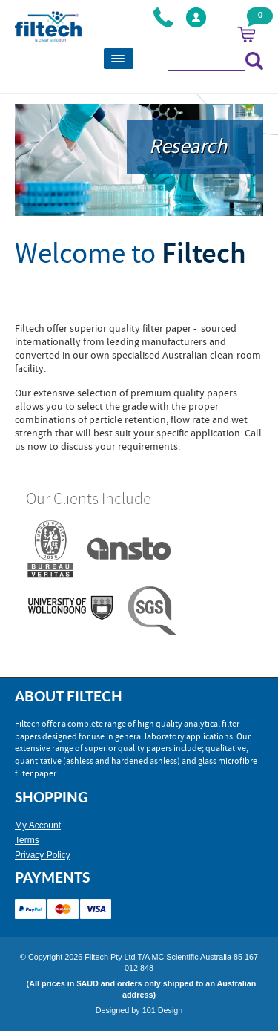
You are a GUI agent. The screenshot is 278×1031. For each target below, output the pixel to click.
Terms (27, 840)
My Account (38, 825)
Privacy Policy (42, 855)
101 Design (162, 1010)
